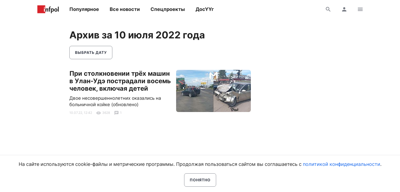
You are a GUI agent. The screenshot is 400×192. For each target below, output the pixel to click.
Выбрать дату (91, 52)
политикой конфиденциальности (341, 164)
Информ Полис (48, 9)
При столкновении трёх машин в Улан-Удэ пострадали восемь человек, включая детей (120, 81)
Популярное (84, 9)
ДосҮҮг (205, 9)
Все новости (125, 9)
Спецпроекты (168, 9)
